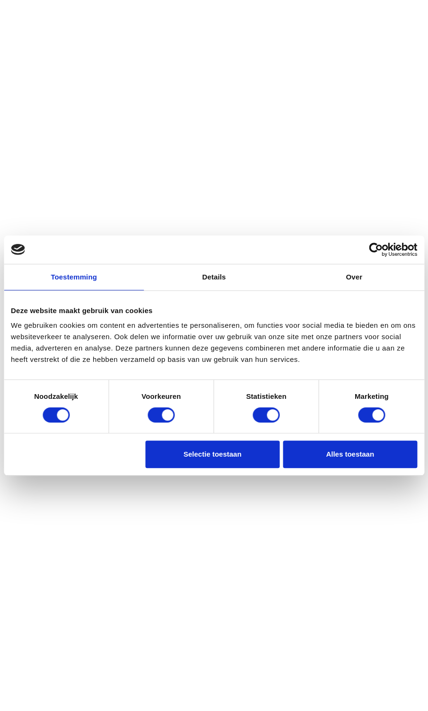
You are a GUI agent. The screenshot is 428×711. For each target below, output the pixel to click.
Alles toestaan (350, 454)
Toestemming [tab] (74, 277)
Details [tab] (214, 277)
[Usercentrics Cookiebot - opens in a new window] (375, 250)
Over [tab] (354, 277)
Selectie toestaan (212, 454)
